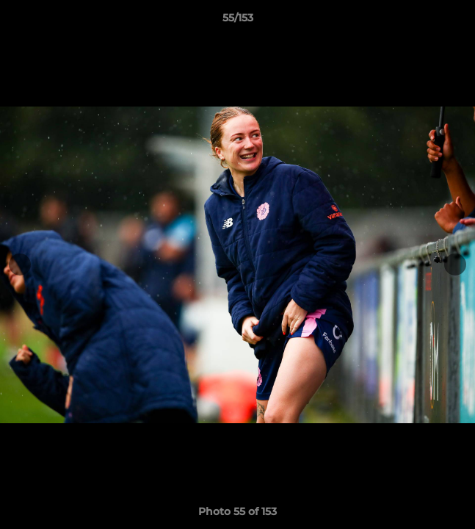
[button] (457, 21)
